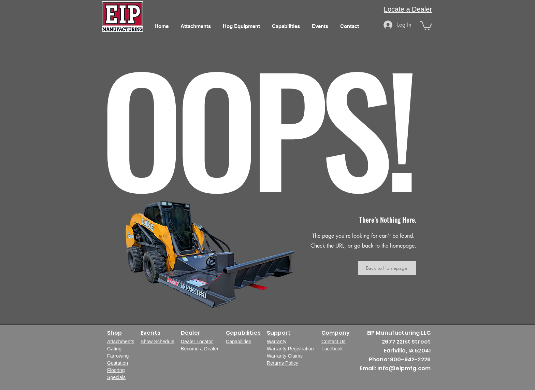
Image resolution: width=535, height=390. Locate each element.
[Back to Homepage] (387, 268)
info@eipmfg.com (404, 368)
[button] (426, 25)
